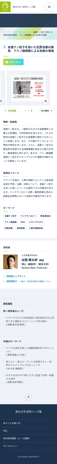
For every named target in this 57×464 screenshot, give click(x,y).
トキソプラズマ (36, 222)
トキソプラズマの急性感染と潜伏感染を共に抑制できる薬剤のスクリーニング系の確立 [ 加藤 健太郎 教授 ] (30, 321)
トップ (6, 32)
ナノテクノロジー (28, 215)
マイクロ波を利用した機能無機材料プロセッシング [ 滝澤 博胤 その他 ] (30, 351)
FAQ (5, 430)
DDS (23, 222)
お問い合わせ (13, 62)
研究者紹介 (29, 281)
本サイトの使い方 (11, 423)
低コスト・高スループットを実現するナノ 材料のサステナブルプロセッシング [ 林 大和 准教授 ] (29, 365)
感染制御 (21, 228)
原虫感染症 (45, 215)
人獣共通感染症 (36, 228)
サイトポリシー (10, 445)
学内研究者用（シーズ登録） (17, 438)
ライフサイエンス (21, 32)
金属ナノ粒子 (10, 215)
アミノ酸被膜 (11, 222)
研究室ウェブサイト (16, 276)
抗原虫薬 (9, 228)
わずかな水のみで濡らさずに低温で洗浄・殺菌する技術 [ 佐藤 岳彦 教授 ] (30, 379)
